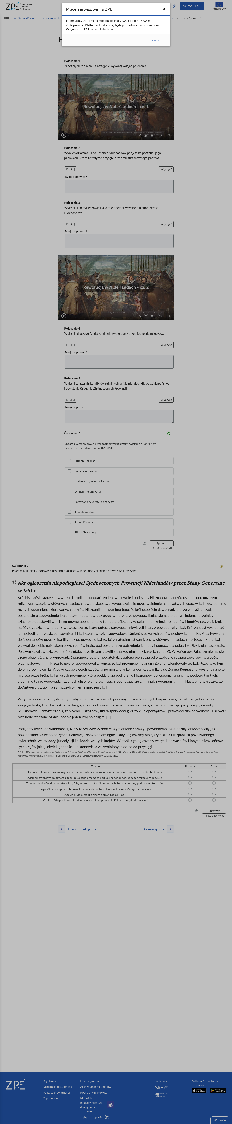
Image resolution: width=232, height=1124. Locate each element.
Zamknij (157, 40)
